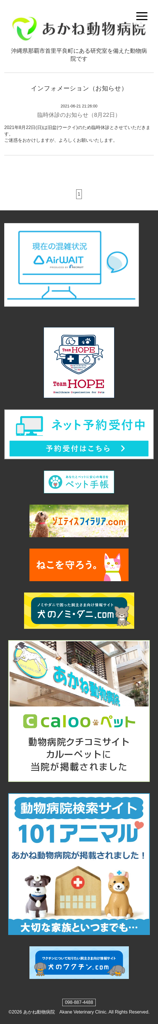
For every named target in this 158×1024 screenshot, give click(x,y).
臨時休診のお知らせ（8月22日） (78, 115)
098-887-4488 (79, 1002)
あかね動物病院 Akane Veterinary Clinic (64, 1012)
